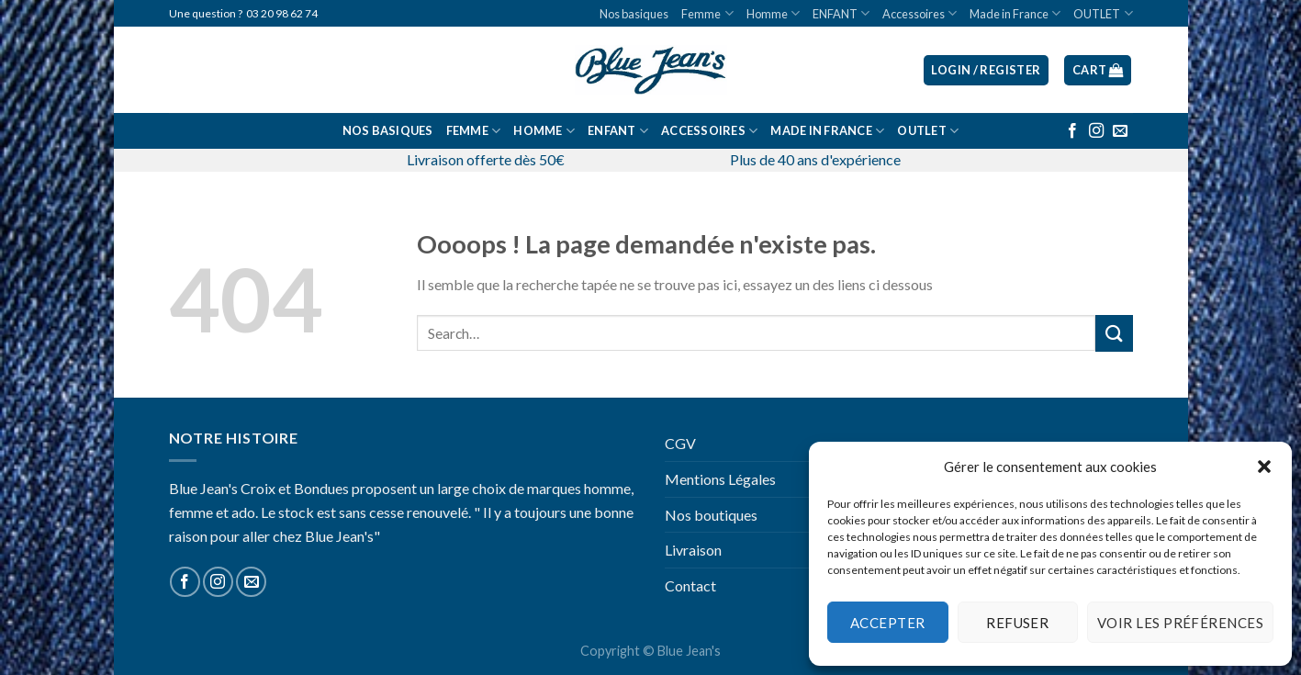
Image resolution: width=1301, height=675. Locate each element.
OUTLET (1102, 13)
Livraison (693, 549)
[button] (1264, 466)
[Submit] (1113, 333)
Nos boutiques (711, 514)
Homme (773, 13)
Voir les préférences (1180, 622)
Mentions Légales (720, 479)
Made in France (1015, 13)
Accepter (887, 622)
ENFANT (841, 13)
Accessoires (919, 13)
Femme (707, 13)
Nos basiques (634, 13)
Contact (690, 585)
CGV (680, 443)
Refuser (1017, 622)
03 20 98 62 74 (282, 13)
